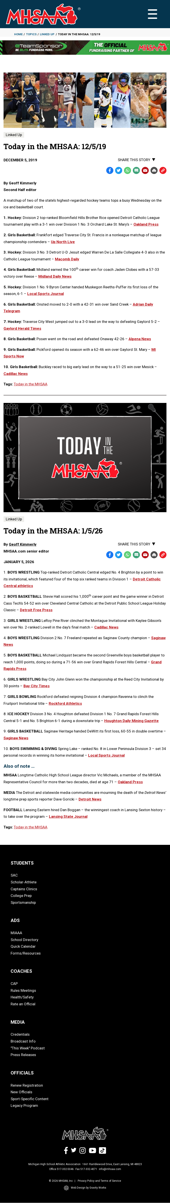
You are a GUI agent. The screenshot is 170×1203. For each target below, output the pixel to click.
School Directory (24, 939)
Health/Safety (22, 997)
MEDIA (18, 1022)
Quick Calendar (23, 946)
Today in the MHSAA (30, 384)
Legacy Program (24, 1105)
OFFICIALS (22, 1073)
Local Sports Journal (45, 293)
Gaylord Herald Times (22, 328)
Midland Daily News (54, 276)
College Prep (21, 895)
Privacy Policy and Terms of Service (99, 1180)
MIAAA (16, 933)
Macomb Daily (67, 259)
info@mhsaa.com (110, 1169)
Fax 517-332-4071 (86, 1169)
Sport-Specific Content (29, 1099)
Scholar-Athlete (24, 882)
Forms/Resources (26, 953)
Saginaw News (16, 738)
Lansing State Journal (68, 816)
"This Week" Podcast (28, 1048)
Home (18, 34)
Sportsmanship (23, 902)
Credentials (20, 1034)
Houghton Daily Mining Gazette (131, 721)
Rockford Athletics (65, 703)
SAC (14, 875)
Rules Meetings (23, 990)
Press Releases (23, 1055)
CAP (14, 983)
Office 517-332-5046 (61, 1169)
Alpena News (140, 339)
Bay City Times (36, 686)
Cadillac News (16, 373)
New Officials (21, 1092)
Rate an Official (23, 1004)
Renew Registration (27, 1085)
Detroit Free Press (36, 610)
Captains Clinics (24, 889)
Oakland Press (145, 224)
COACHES (21, 971)
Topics (31, 34)
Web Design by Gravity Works (85, 1188)
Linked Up (47, 34)
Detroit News (90, 799)
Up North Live (63, 242)
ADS (15, 920)
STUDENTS (22, 863)
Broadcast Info (23, 1041)
